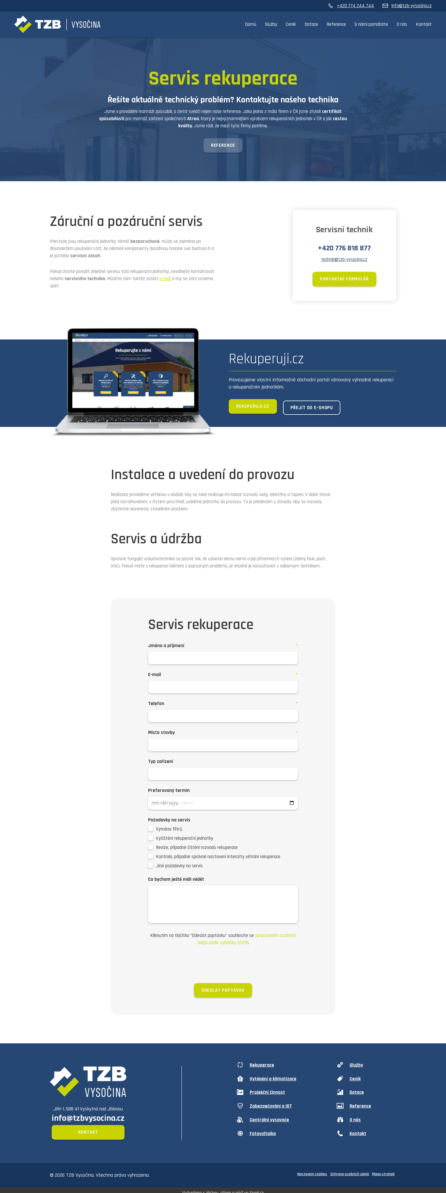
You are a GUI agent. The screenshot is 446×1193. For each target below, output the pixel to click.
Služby (271, 24)
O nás (402, 24)
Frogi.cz (257, 1187)
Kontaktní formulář (344, 281)
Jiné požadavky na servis (179, 867)
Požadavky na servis (169, 821)
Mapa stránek (382, 1169)
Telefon (156, 705)
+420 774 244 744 (351, 6)
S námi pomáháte (371, 24)
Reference (336, 24)
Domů (250, 24)
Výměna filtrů (169, 830)
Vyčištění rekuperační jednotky (184, 840)
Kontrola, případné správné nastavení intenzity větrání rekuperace (218, 858)
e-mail (165, 279)
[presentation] (223, 966)
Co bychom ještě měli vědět (176, 881)
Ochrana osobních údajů (348, 1169)
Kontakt (424, 24)
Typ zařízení (160, 763)
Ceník (291, 24)
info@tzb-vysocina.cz (407, 6)
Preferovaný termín (169, 792)
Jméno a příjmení (166, 647)
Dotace (311, 24)
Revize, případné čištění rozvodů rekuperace (197, 849)
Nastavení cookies (309, 1169)
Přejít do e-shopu (317, 409)
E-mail (154, 676)
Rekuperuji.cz (252, 409)
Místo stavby (161, 734)
